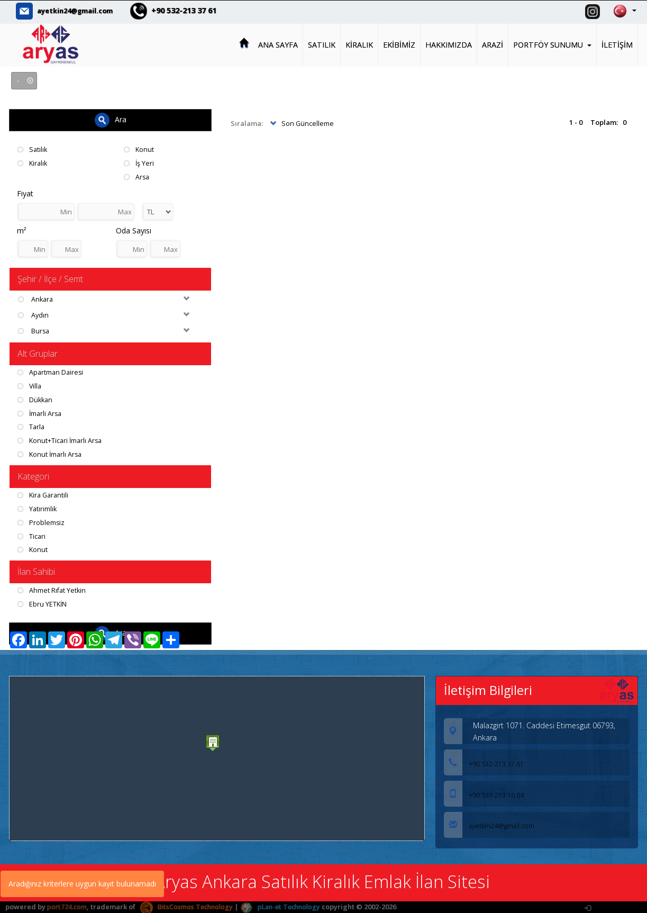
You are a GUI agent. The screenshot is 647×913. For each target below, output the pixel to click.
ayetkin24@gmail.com (79, 11)
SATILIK (321, 44)
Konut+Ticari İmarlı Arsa (61, 439)
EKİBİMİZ (399, 44)
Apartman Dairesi (51, 371)
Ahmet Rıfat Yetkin (52, 589)
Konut (139, 148)
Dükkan (35, 399)
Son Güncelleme (301, 123)
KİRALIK (359, 44)
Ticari (32, 534)
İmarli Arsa (40, 412)
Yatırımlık (37, 507)
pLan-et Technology (288, 905)
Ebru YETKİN (42, 603)
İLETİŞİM (617, 44)
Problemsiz (41, 521)
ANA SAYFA (278, 44)
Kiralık (33, 162)
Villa (30, 385)
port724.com (67, 905)
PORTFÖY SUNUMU (552, 44)
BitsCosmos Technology (190, 905)
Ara (110, 119)
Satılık (33, 148)
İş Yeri (139, 162)
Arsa (137, 175)
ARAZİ (492, 44)
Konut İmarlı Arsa (51, 453)
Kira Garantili (44, 494)
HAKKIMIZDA (448, 44)
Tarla (31, 426)
